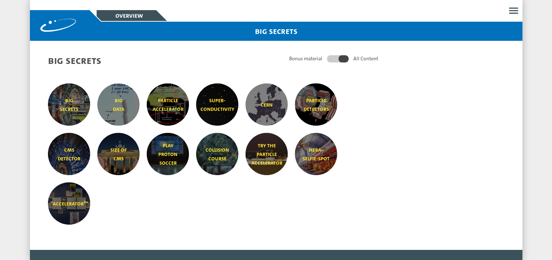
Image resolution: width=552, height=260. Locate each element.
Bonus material (305, 58)
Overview (129, 15)
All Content (365, 58)
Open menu (513, 11)
